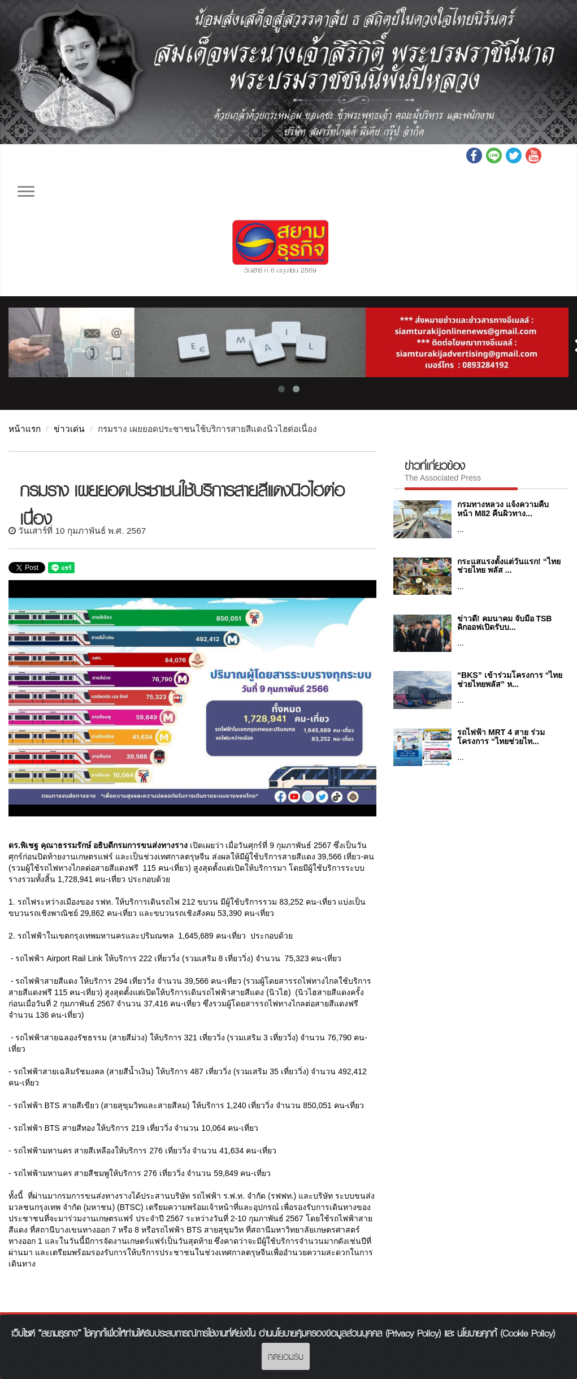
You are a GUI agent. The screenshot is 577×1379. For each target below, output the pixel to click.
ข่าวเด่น (69, 429)
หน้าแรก (24, 429)
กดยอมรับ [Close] (285, 1356)
